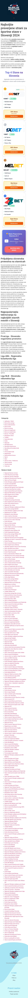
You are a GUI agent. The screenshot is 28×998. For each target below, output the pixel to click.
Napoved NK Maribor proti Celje (12, 803)
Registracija (7, 453)
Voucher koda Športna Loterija (12, 489)
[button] (14, 18)
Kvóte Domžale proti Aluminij (12, 570)
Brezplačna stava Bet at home (12, 624)
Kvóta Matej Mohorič (9, 672)
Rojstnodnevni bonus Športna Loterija (14, 697)
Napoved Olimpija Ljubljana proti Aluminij (15, 817)
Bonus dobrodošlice (9, 424)
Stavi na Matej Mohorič (10, 600)
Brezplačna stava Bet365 (11, 659)
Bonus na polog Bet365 (10, 805)
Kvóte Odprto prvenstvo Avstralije (13, 527)
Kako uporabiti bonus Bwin (11, 548)
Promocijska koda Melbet (11, 830)
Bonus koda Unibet (9, 909)
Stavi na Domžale (9, 498)
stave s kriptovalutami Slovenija (12, 562)
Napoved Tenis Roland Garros (12, 787)
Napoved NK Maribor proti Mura (12, 492)
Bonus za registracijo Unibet (11, 597)
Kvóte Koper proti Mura (10, 902)
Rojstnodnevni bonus (10, 455)
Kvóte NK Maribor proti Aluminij (12, 819)
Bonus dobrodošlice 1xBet (11, 799)
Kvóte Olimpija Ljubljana (10, 496)
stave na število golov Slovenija (12, 694)
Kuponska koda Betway (10, 713)
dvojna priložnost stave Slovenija (13, 595)
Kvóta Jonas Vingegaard (10, 606)
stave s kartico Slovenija (10, 516)
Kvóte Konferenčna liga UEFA (12, 676)
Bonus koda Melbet (9, 846)
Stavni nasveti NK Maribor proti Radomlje (15, 602)
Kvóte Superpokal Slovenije (11, 532)
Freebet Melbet (8, 826)
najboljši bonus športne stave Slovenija (14, 866)
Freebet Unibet (8, 801)
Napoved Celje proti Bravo (11, 837)
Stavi (5, 459)
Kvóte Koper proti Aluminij (11, 843)
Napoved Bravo (8, 588)
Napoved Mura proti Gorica (11, 715)
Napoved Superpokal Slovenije (12, 877)
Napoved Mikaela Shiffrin (11, 821)
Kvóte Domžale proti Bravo (11, 785)
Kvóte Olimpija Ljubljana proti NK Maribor (15, 814)
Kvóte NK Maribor (9, 862)
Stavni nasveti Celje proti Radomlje (13, 667)
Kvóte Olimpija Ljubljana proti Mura (13, 636)
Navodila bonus (8, 444)
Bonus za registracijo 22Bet (11, 898)
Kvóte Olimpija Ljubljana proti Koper (13, 482)
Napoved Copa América (10, 729)
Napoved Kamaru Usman (11, 473)
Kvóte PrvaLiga (8, 541)
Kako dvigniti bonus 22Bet (11, 760)
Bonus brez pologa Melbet (11, 579)
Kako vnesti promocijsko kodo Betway (14, 568)
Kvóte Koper (7, 871)
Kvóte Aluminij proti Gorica (11, 832)
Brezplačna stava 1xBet (10, 792)
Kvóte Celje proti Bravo (10, 737)
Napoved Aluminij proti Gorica (12, 913)
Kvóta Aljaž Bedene (9, 577)
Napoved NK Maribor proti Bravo (13, 853)
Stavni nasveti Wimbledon (11, 654)
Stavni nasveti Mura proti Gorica (12, 543)
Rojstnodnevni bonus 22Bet (11, 575)
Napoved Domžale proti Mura (12, 686)
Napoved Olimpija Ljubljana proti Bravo (14, 681)
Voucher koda (8, 464)
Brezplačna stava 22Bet (10, 747)
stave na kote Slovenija (10, 796)
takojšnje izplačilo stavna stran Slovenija (15, 546)
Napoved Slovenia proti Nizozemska (14, 573)
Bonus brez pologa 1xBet (11, 536)
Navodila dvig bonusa (10, 446)
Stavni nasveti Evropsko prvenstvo (13, 850)
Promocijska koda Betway (11, 873)
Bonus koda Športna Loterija (11, 855)
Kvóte (5, 441)
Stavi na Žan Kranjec (9, 559)
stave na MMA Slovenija (10, 658)
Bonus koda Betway (9, 844)
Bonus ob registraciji (9, 430)
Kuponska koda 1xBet (10, 598)
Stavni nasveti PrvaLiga (10, 485)
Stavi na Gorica (8, 808)
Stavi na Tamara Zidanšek (11, 929)
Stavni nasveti (8, 462)
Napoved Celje (8, 641)
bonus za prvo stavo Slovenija (12, 519)
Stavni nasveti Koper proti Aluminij (13, 875)
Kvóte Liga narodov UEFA (11, 931)
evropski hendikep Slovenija (11, 911)
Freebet (6, 437)
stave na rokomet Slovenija (11, 920)
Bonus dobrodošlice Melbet (11, 857)
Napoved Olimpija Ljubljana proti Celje (14, 891)
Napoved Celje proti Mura (11, 607)
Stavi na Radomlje (9, 932)
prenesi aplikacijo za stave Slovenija (13, 861)
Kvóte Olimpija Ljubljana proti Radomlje (14, 771)
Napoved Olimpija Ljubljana (11, 749)
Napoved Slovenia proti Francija (12, 478)
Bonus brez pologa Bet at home (12, 593)
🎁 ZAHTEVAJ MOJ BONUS (14, 249)
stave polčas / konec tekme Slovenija (14, 557)
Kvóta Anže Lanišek (9, 616)
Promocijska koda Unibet (11, 753)
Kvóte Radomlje (8, 751)
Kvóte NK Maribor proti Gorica (12, 848)
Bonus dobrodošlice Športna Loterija (14, 703)
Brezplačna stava (9, 435)
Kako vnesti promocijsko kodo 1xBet (14, 704)
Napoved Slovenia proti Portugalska (13, 537)
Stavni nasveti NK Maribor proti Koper (14, 668)
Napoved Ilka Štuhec (9, 525)
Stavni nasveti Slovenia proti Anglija (13, 864)
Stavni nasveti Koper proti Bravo (12, 940)
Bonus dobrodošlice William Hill (12, 553)
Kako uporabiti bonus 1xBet (11, 632)
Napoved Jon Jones (9, 505)
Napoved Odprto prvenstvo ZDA (12, 674)
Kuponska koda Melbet (10, 936)
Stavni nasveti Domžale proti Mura (13, 604)
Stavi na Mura (8, 688)
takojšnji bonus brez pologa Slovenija (14, 555)
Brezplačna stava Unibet (10, 904)
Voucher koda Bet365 (10, 483)
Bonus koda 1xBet (9, 615)
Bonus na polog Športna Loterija (13, 670)
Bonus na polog (8, 428)
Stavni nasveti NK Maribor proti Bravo (14, 789)
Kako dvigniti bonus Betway (11, 544)
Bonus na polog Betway (10, 816)
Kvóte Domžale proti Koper (11, 758)
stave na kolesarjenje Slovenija (12, 611)
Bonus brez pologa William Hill (12, 534)
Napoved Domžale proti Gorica (12, 934)
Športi (6, 457)
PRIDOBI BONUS (14, 116)
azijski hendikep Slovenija (11, 859)
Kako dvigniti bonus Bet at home (13, 501)
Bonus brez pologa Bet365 (11, 509)
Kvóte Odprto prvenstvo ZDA (11, 613)
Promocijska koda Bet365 (11, 895)
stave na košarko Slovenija (11, 571)
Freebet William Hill (9, 591)
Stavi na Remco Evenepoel (11, 620)
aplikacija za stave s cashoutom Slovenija (15, 539)
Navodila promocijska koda (11, 448)
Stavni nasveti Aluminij (10, 708)
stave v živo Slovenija (10, 695)
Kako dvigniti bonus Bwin (11, 564)
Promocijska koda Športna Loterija (13, 719)
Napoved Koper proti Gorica (11, 923)
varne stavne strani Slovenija (12, 586)
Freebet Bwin (7, 783)
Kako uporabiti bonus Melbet (12, 841)
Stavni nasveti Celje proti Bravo (12, 717)
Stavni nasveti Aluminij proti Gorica (13, 839)
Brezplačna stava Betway (11, 514)
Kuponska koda (8, 439)
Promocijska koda (9, 451)
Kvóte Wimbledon (9, 742)
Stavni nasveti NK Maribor (11, 744)
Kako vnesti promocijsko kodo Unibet (14, 652)
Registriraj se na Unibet (10, 726)
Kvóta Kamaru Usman (10, 690)
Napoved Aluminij (9, 643)
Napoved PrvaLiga (9, 650)
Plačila (6, 450)
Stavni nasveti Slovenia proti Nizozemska (15, 518)
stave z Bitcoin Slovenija (10, 710)
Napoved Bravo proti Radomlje (12, 762)
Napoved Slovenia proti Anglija (12, 728)
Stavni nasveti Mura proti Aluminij (13, 491)
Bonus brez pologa (9, 423)
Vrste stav (7, 466)
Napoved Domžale (9, 767)
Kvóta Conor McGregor (10, 589)
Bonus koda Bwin (9, 711)
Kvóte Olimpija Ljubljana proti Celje (13, 510)
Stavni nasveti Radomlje (10, 925)
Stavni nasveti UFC (9, 699)
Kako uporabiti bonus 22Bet (11, 776)
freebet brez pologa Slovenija (12, 500)
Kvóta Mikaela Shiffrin (10, 677)
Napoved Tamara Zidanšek (11, 476)
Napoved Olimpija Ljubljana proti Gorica (14, 852)
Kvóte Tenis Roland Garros (11, 503)
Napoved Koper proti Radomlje (12, 922)
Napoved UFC (8, 706)
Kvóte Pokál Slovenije (10, 552)
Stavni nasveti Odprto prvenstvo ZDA (14, 629)
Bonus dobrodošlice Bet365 (11, 746)
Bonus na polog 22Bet (10, 665)
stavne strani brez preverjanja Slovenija (14, 647)
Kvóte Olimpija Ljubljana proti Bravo (13, 661)
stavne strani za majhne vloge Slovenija (14, 656)
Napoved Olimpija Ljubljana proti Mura (14, 507)
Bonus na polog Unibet (10, 640)
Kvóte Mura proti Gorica (10, 580)
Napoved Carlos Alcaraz (10, 791)
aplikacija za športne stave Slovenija (14, 887)
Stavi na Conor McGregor (11, 618)
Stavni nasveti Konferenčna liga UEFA (14, 807)
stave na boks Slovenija (10, 720)
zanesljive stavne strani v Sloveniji (13, 609)
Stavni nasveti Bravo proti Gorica (13, 701)
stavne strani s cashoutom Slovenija (14, 798)
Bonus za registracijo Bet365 (12, 812)
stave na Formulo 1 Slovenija (12, 889)
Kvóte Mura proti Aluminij (11, 634)
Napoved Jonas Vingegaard (11, 896)
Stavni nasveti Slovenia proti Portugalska (15, 679)
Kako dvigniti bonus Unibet (11, 494)
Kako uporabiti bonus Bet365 (12, 561)
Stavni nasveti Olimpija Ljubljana (13, 782)
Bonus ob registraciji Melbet (11, 738)
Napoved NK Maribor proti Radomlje (14, 487)
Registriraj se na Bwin (10, 584)
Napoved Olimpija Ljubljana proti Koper (14, 884)
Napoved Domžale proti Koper (12, 769)
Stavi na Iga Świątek (9, 692)
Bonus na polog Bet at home (11, 938)
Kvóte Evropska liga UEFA (11, 878)
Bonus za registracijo (10, 432)
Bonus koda (7, 426)
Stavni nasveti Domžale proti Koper (13, 828)
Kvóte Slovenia (8, 521)
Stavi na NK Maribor (9, 900)
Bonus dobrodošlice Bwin (11, 765)
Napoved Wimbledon (10, 893)
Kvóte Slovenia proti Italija (11, 474)
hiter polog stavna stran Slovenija (13, 794)
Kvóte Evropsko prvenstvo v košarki (13, 740)
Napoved (6, 442)
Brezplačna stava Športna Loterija (13, 649)
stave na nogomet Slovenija (11, 663)
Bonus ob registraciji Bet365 (11, 622)
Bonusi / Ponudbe (9, 433)
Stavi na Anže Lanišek (10, 523)
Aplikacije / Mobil (9, 421)
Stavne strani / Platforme (11, 460)
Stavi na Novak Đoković (10, 731)
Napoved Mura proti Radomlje (12, 582)
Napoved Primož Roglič (10, 823)
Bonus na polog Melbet (10, 631)
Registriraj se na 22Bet (10, 512)
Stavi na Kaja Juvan (9, 810)
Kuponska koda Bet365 (10, 645)
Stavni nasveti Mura (9, 528)
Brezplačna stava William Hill (12, 530)
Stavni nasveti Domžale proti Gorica (13, 886)
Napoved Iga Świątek (10, 638)
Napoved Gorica (8, 722)
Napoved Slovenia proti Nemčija (12, 914)
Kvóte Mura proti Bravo (10, 927)
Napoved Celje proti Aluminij (11, 825)
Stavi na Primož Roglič (10, 480)
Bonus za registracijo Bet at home (13, 566)
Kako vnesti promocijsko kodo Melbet (14, 550)
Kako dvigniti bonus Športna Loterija (14, 764)
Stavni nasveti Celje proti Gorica (12, 724)
